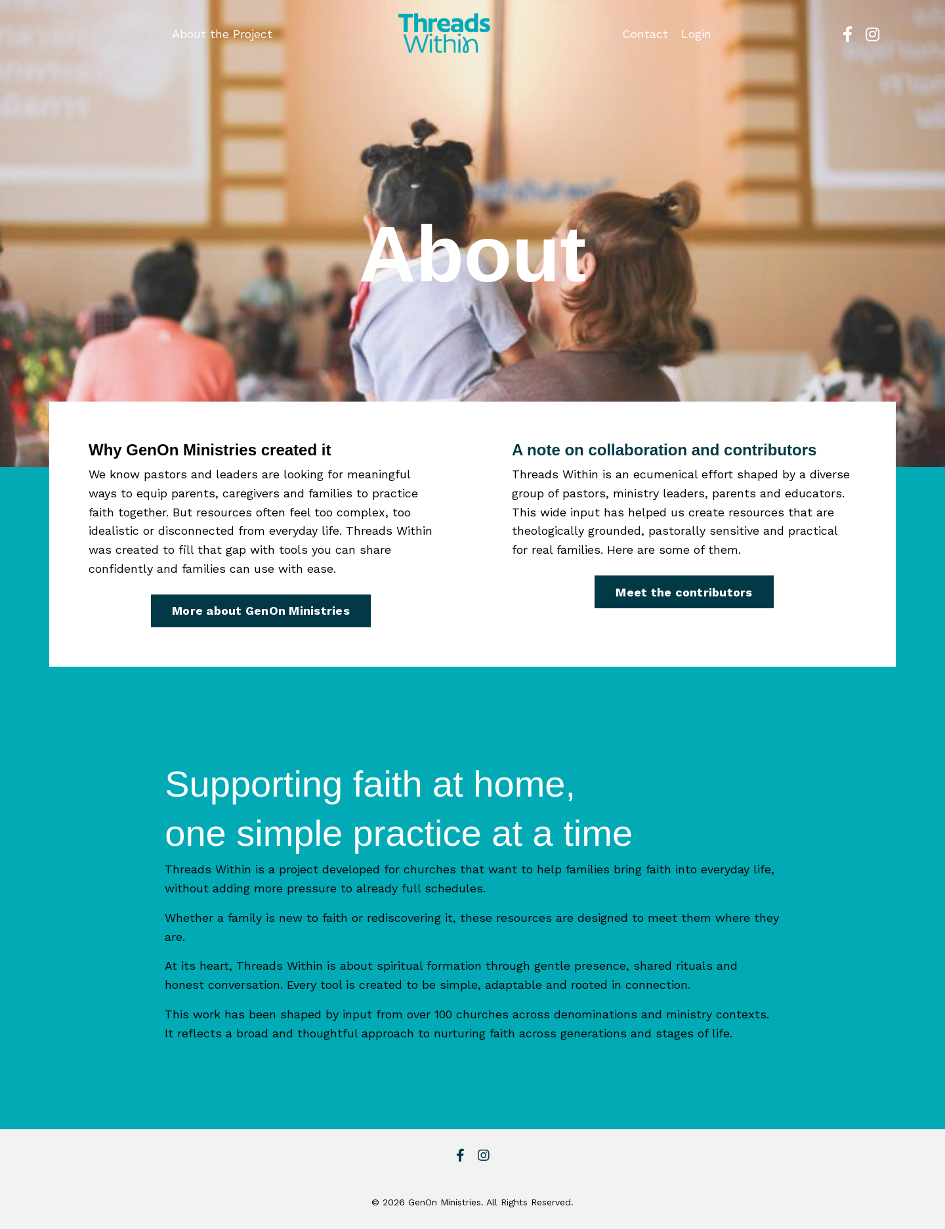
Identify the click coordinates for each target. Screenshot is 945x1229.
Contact (645, 34)
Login (696, 34)
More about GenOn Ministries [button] (261, 610)
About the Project (222, 34)
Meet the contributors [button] (684, 592)
